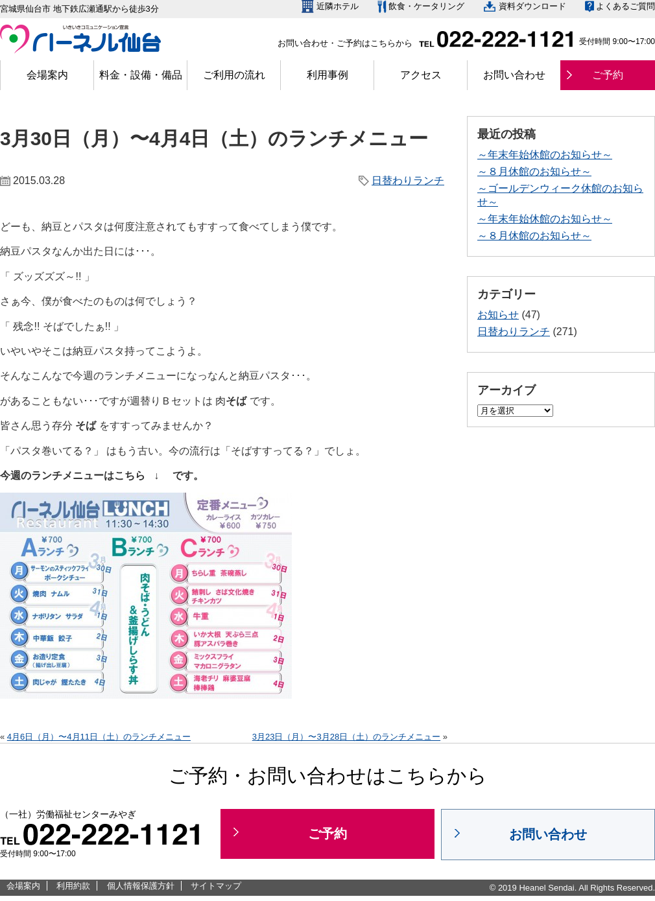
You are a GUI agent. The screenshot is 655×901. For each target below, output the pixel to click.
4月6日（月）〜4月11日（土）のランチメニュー (99, 737)
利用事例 (327, 74)
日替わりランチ (408, 180)
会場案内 (47, 74)
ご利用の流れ (234, 74)
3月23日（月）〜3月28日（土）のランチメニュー (346, 737)
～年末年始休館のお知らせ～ (544, 154)
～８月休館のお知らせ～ (534, 171)
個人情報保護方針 (140, 886)
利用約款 (73, 886)
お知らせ (498, 314)
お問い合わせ (514, 74)
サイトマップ (216, 886)
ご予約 (607, 74)
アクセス (421, 74)
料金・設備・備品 (140, 74)
